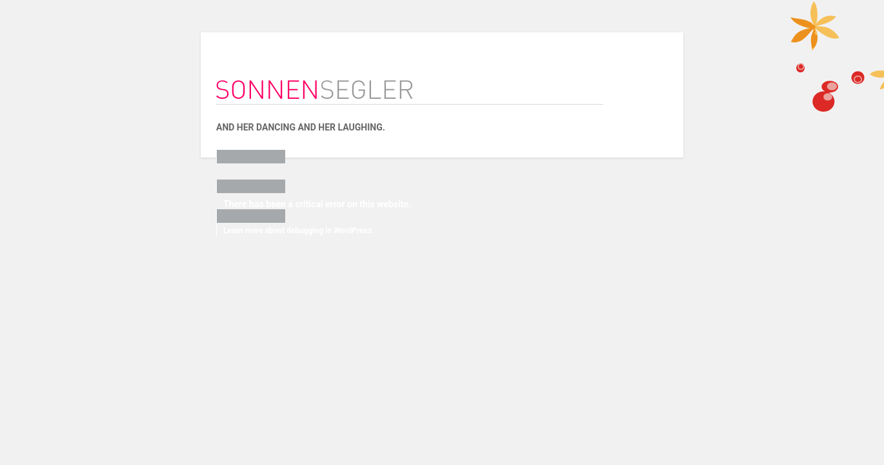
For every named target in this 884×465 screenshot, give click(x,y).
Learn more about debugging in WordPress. (254, 230)
